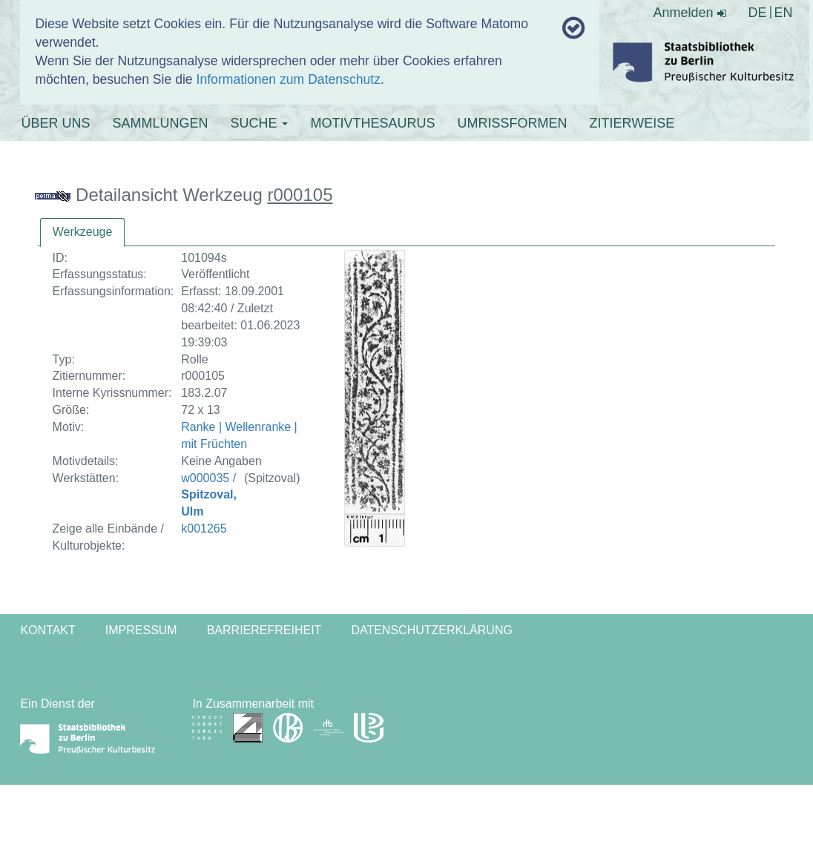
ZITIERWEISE (631, 123)
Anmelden (690, 12)
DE (757, 12)
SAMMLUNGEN (160, 123)
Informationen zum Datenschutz (289, 79)
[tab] (82, 232)
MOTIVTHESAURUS (372, 123)
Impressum (141, 630)
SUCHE (259, 123)
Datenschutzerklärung (432, 630)
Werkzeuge (83, 231)
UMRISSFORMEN (512, 123)
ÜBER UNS (55, 123)
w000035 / (209, 495)
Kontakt (47, 630)
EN (783, 12)
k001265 (203, 528)
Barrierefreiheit (264, 630)
